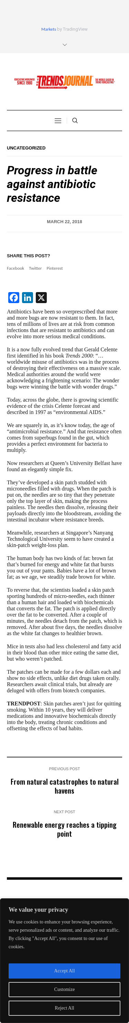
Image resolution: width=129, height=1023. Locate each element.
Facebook (15, 268)
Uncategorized (26, 148)
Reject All (64, 1008)
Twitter (35, 268)
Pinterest (54, 268)
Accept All (64, 970)
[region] (64, 960)
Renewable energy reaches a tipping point (65, 829)
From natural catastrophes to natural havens (65, 786)
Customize (64, 989)
